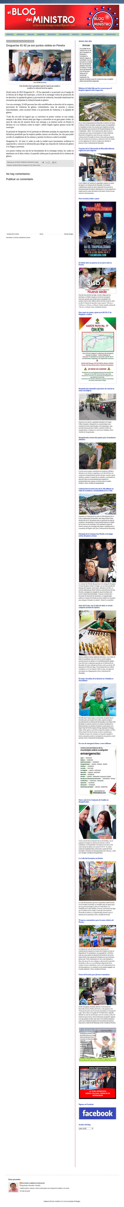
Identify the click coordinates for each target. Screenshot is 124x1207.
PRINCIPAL (10, 34)
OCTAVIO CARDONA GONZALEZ (33, 1183)
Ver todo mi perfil (25, 1191)
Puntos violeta (36, 165)
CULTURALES (98, 34)
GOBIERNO (41, 34)
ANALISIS (31, 34)
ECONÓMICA (86, 34)
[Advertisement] (93, 1148)
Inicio (41, 234)
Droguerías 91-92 (27, 165)
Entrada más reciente (13, 234)
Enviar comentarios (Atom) (22, 237)
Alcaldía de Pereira (17, 165)
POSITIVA (75, 34)
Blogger (77, 1201)
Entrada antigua (68, 234)
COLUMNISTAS (64, 34)
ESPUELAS (20, 34)
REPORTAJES (111, 34)
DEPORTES (52, 34)
